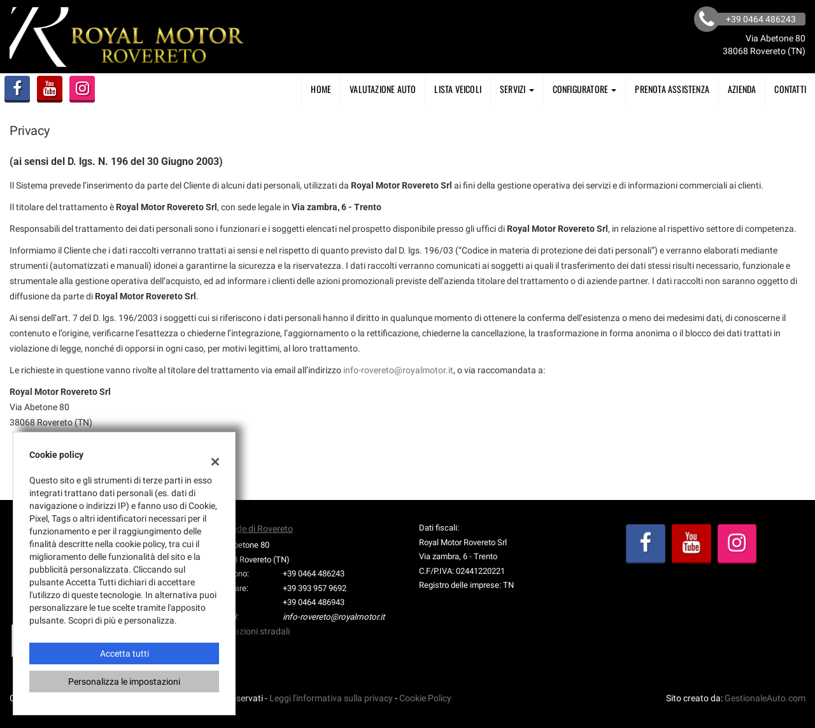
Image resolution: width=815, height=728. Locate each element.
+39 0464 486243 (313, 573)
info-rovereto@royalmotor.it (398, 370)
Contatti (790, 89)
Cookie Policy (425, 698)
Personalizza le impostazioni (124, 681)
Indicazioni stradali (252, 631)
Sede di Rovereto (260, 529)
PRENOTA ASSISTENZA (672, 89)
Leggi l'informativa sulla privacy (331, 698)
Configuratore (585, 89)
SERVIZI (517, 89)
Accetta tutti (124, 653)
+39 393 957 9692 (314, 588)
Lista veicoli (457, 89)
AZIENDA (742, 89)
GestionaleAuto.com (765, 698)
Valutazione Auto (383, 89)
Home (321, 89)
